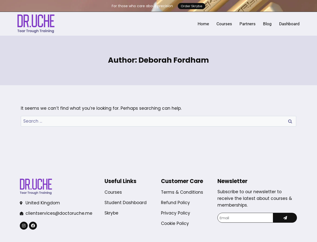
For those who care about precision (142, 5)
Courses (224, 23)
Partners (247, 23)
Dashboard (289, 23)
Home (203, 23)
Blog (267, 23)
